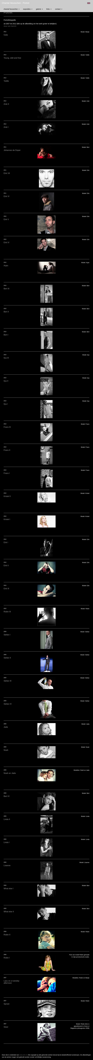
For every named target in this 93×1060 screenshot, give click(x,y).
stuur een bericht (10, 26)
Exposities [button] (27, 9)
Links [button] (48, 9)
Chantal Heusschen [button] (11, 9)
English (88, 3)
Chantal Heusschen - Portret (15, 3)
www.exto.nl (23, 1055)
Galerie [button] (39, 9)
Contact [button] (58, 9)
